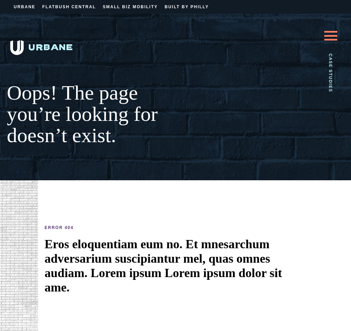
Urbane (24, 6)
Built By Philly (187, 6)
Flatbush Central (69, 6)
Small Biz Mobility (130, 6)
